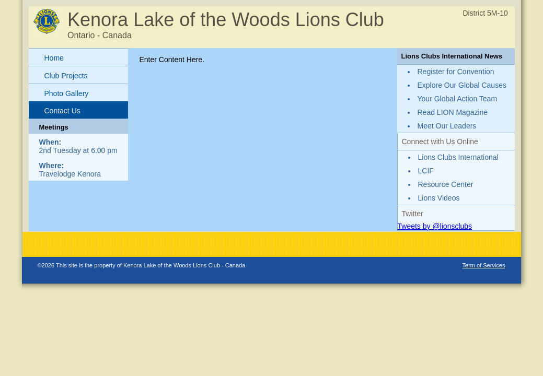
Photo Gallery (66, 93)
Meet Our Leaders (447, 126)
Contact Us (62, 111)
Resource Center (445, 184)
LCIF (426, 171)
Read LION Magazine (453, 112)
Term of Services (484, 265)
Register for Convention (456, 71)
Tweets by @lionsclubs (435, 226)
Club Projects (66, 76)
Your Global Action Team (458, 99)
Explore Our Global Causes (462, 85)
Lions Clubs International (458, 157)
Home (54, 58)
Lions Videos (439, 198)
